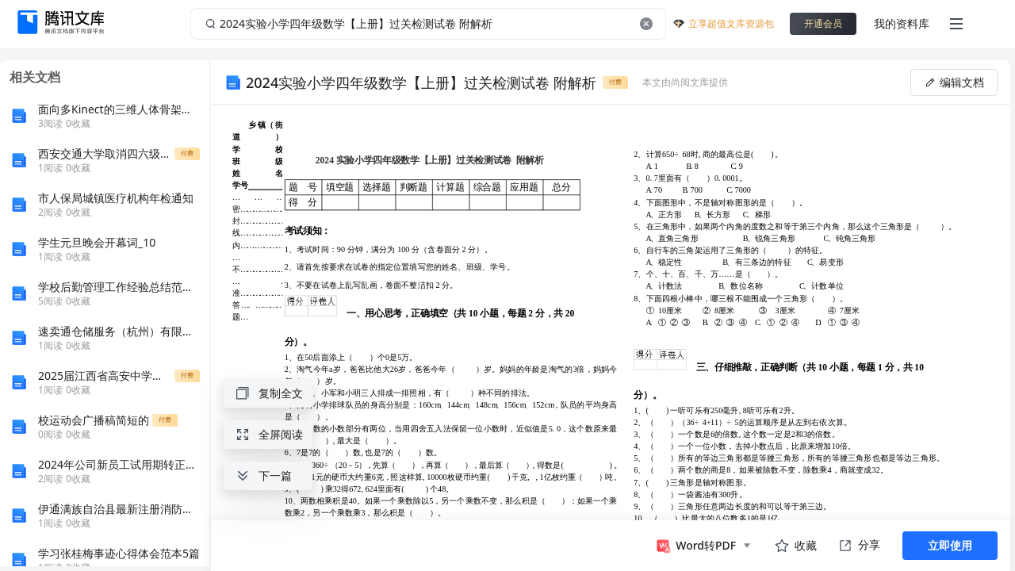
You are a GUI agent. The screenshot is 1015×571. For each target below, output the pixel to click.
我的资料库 (901, 23)
